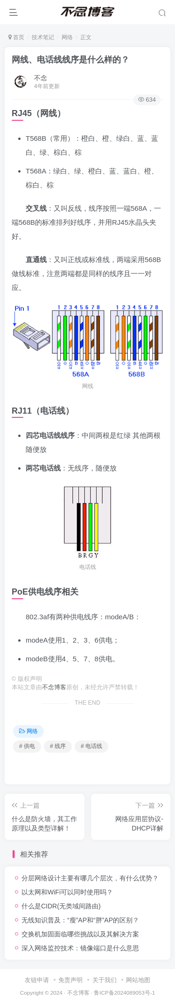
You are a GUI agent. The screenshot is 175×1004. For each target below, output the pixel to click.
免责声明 (70, 979)
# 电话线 (91, 746)
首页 (16, 37)
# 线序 (58, 746)
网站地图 (138, 979)
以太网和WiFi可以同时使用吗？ (67, 892)
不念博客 (54, 687)
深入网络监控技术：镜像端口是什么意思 (80, 948)
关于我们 (104, 979)
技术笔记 (43, 37)
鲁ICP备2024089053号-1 (124, 993)
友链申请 (37, 979)
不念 (40, 78)
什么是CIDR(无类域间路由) (61, 906)
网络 (67, 37)
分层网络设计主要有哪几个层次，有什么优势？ (90, 878)
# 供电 (27, 746)
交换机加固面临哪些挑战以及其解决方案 (80, 934)
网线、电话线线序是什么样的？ (70, 59)
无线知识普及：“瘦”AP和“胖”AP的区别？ (80, 920)
